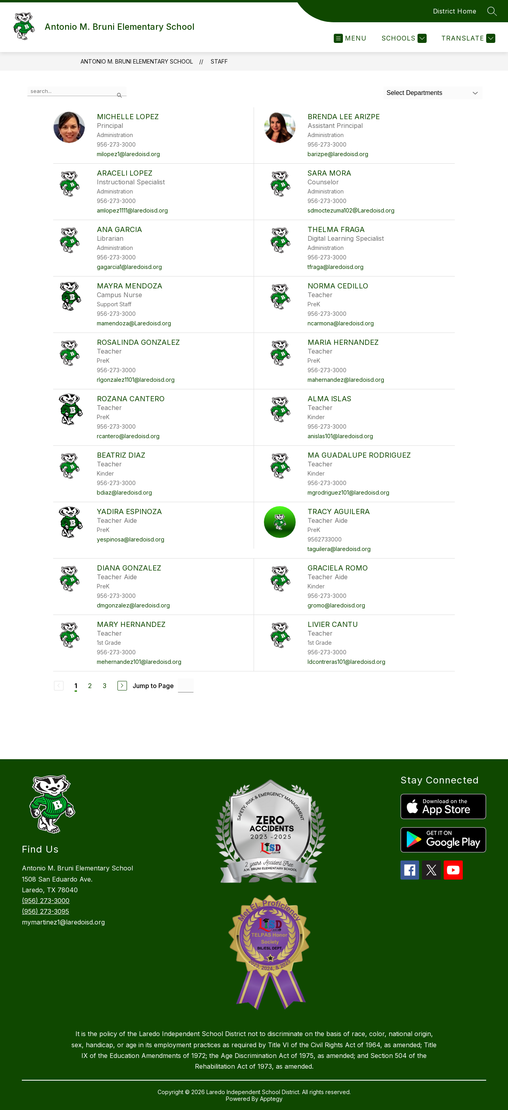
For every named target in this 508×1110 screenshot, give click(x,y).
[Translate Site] (467, 38)
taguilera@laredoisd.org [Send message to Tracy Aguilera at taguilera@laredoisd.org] (339, 548)
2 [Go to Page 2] (90, 686)
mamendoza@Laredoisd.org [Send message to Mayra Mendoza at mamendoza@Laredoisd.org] (134, 323)
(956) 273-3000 (45, 901)
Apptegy (271, 1098)
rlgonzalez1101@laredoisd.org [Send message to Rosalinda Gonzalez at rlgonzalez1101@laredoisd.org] (136, 379)
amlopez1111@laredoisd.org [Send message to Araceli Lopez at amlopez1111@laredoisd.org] (132, 210)
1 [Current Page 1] (76, 686)
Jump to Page (153, 686)
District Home (455, 11)
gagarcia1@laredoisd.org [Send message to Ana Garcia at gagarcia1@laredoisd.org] (129, 266)
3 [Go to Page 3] (104, 686)
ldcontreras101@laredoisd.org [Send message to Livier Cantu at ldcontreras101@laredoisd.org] (346, 661)
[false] (77, 91)
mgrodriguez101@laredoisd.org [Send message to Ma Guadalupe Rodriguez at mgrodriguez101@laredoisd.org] (348, 492)
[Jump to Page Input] (186, 685)
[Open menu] (350, 38)
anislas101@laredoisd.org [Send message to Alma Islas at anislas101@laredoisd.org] (340, 436)
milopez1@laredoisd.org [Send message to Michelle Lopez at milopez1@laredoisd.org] (128, 154)
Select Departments (415, 92)
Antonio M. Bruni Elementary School (137, 61)
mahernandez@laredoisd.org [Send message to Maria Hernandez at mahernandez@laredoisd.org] (346, 379)
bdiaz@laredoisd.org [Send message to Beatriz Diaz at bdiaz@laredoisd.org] (124, 492)
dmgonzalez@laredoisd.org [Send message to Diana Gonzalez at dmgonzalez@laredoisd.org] (133, 605)
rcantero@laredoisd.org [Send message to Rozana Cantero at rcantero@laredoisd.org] (128, 436)
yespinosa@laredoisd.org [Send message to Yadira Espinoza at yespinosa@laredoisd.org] (130, 539)
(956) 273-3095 (45, 911)
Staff (219, 61)
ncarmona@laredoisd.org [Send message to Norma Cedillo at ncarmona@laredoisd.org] (341, 323)
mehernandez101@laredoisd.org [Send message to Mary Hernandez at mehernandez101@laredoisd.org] (139, 661)
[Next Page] (122, 685)
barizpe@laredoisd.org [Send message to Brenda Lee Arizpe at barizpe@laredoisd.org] (338, 154)
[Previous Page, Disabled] (59, 685)
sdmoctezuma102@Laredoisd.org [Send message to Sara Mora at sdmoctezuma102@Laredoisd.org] (351, 210)
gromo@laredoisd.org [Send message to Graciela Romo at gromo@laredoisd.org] (336, 605)
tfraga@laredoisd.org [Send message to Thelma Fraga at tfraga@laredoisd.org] (336, 266)
